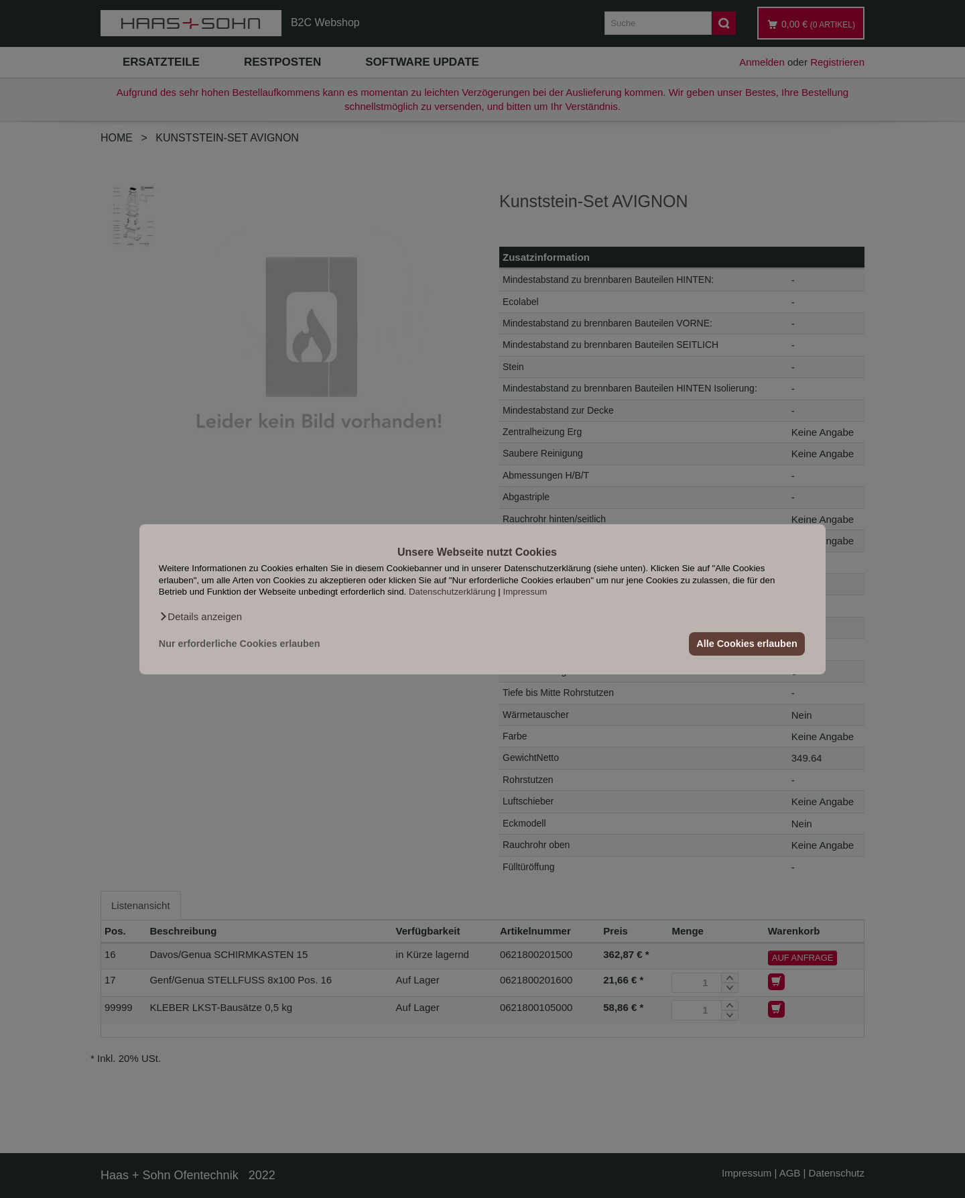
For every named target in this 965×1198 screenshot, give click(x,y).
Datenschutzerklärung (452, 592)
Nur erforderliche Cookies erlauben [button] (239, 643)
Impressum (525, 592)
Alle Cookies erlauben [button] (746, 643)
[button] (200, 616)
